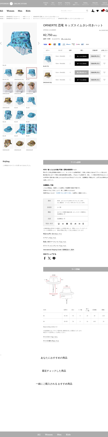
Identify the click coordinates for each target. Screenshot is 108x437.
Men (20, 11)
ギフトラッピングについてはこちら (54, 245)
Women (10, 11)
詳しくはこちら (66, 39)
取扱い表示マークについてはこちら (54, 241)
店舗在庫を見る (95, 56)
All (1, 11)
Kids (28, 11)
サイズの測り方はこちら (51, 341)
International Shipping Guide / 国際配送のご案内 (58, 249)
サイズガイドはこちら (50, 337)
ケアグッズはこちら (49, 238)
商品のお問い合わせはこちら (52, 234)
